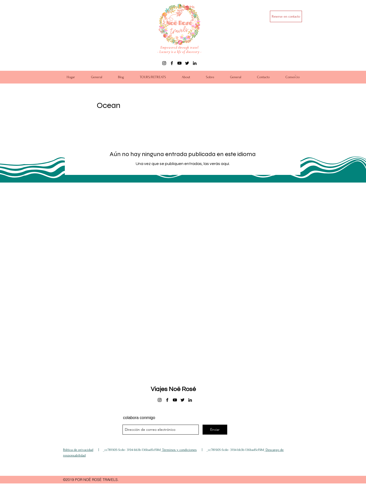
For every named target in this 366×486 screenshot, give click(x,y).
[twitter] (187, 63)
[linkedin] (194, 63)
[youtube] (179, 63)
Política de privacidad (78, 450)
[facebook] (171, 63)
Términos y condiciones (179, 450)
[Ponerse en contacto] (286, 16)
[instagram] (164, 63)
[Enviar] (215, 430)
